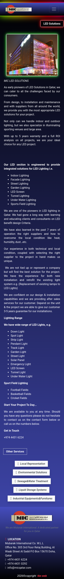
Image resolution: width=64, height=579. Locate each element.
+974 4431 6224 (16, 559)
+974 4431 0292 (16, 563)
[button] (10, 55)
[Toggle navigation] (54, 9)
